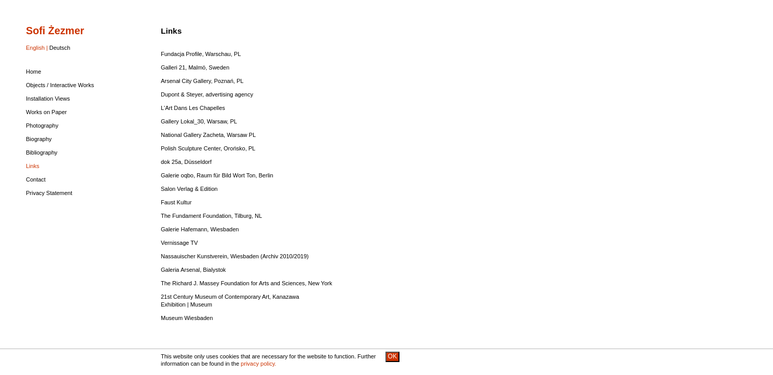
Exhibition (173, 304)
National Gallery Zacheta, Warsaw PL (208, 135)
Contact (36, 179)
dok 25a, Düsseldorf (186, 162)
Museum (201, 304)
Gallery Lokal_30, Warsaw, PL (199, 121)
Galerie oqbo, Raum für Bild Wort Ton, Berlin (217, 175)
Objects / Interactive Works (60, 85)
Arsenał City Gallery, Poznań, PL (202, 81)
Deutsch (59, 48)
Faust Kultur (176, 202)
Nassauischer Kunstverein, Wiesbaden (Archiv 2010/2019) (235, 256)
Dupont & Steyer (181, 94)
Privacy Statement (49, 193)
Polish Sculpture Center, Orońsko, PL (208, 148)
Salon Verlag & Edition (189, 189)
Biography (39, 139)
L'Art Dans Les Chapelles (193, 108)
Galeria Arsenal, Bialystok (193, 270)
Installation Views (48, 98)
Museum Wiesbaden (187, 318)
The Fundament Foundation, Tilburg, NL (211, 216)
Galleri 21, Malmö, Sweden (195, 67)
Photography (42, 125)
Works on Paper (46, 112)
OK (392, 356)
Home (33, 71)
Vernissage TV (179, 243)
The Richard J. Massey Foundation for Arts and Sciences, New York (246, 283)
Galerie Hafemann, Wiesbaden (200, 229)
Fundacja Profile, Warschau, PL (201, 54)
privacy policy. (258, 363)
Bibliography (42, 152)
